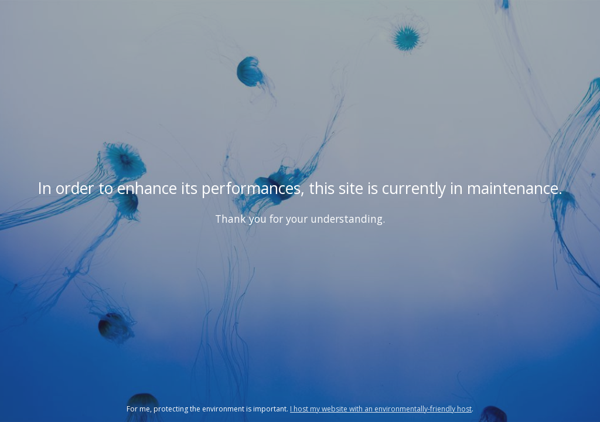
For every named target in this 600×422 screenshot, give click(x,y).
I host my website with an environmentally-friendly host (381, 409)
